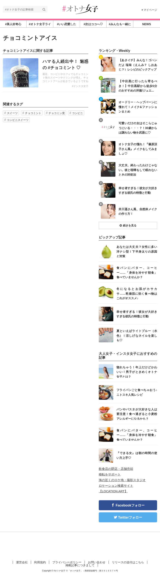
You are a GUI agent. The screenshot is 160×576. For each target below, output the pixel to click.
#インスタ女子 (80, 86)
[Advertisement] (80, 545)
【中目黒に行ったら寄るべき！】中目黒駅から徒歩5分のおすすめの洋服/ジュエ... (138, 85)
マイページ (149, 9)
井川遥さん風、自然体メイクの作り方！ (138, 211)
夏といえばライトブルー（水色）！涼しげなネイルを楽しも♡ (136, 335)
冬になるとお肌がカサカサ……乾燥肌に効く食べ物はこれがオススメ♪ (136, 293)
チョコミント (33, 113)
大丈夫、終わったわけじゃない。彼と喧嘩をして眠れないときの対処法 (138, 170)
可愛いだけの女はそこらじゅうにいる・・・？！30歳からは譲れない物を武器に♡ (138, 128)
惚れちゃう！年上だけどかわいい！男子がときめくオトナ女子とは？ (136, 372)
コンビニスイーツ (18, 120)
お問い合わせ (96, 562)
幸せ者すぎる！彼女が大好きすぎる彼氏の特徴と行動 (138, 190)
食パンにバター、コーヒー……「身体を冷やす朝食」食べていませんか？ (136, 272)
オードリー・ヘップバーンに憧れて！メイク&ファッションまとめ (138, 107)
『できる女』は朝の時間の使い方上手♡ (136, 455)
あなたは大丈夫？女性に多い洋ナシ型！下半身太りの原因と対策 (136, 251)
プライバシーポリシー (66, 562)
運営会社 (22, 562)
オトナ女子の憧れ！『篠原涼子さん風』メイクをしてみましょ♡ (138, 149)
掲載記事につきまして (80, 565)
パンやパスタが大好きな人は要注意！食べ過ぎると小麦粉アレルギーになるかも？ (136, 414)
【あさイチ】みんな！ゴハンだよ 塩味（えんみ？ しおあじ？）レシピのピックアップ (138, 64)
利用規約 (40, 562)
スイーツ (12, 113)
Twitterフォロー (130, 517)
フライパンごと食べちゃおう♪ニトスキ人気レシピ (136, 392)
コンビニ (77, 113)
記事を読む (45, 73)
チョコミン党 (57, 113)
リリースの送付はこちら (128, 562)
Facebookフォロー (130, 505)
